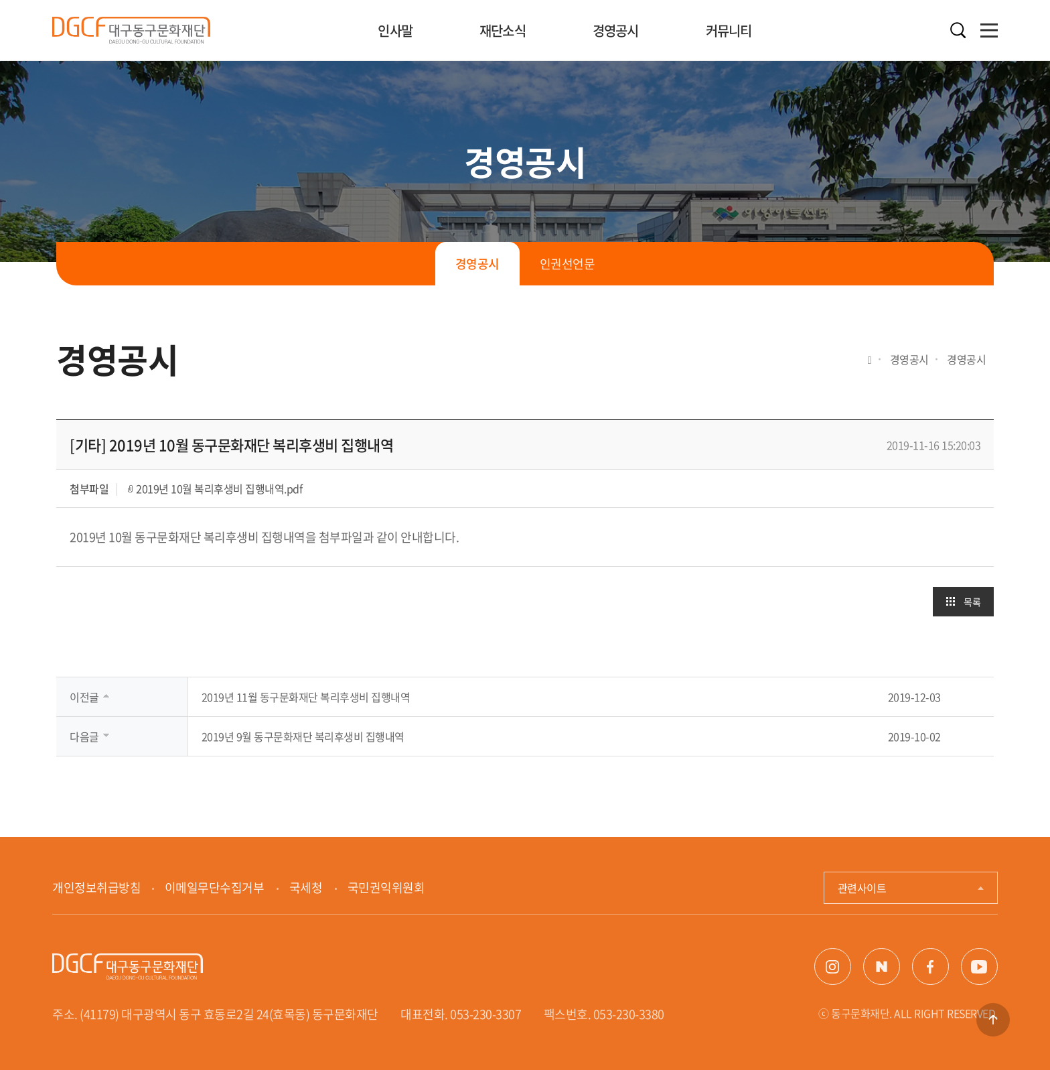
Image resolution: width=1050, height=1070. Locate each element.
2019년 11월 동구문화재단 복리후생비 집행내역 (306, 697)
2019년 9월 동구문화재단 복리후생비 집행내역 (303, 736)
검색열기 (958, 30)
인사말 (395, 30)
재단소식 (502, 30)
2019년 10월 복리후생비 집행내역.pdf (219, 488)
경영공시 (616, 30)
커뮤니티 (729, 30)
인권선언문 (567, 264)
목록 (972, 601)
